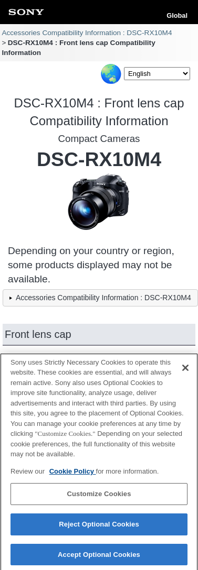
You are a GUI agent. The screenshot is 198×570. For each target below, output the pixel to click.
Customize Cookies (99, 496)
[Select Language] (157, 73)
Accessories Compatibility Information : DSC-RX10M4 (87, 33)
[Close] (185, 369)
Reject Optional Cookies (99, 526)
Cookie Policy (72, 473)
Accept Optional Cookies (99, 557)
